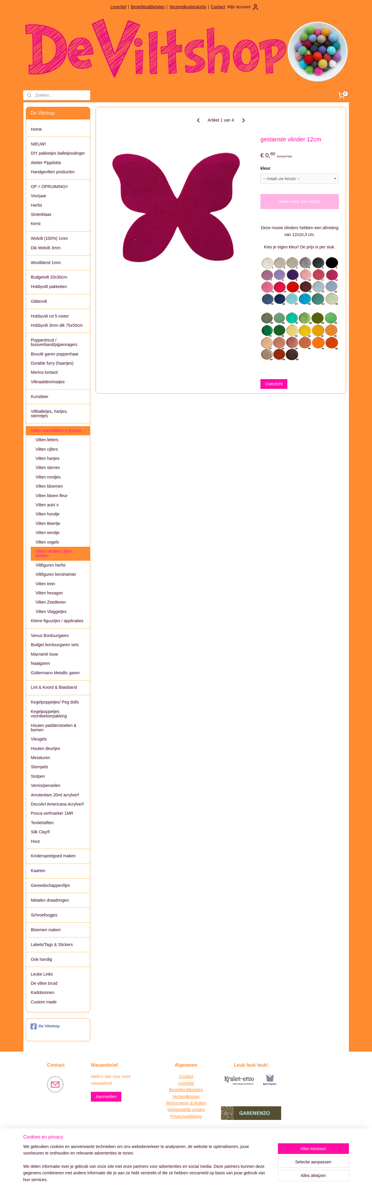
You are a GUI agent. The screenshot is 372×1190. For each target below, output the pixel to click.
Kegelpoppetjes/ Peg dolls (55, 702)
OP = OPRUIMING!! (49, 186)
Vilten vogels (47, 542)
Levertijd (118, 6)
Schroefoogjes (44, 915)
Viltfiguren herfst (50, 565)
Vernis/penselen (45, 785)
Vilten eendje (47, 532)
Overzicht (274, 383)
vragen (198, 1109)
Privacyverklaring (186, 1116)
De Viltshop (44, 1026)
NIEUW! (38, 144)
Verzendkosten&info (187, 6)
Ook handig (41, 959)
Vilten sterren (48, 467)
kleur (265, 168)
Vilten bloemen (49, 486)
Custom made (44, 1002)
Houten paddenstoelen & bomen (53, 727)
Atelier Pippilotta (46, 162)
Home (36, 129)
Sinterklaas (41, 214)
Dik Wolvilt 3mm (45, 247)
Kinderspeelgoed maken (53, 855)
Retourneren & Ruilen (186, 1103)
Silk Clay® (40, 832)
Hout (35, 841)
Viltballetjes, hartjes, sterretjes (49, 413)
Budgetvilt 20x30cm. (49, 277)
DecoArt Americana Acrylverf (57, 804)
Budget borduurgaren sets (55, 644)
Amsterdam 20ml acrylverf (55, 795)
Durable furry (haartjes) (52, 363)
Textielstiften (42, 822)
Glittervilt (39, 301)
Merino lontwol (44, 372)
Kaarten (38, 870)
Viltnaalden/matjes (48, 381)
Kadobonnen (42, 992)
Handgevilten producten (53, 171)
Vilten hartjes (47, 458)
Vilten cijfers (47, 449)
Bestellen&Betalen (148, 6)
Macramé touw (44, 654)
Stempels (39, 766)
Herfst (36, 205)
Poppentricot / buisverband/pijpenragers (54, 342)
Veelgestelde (179, 1109)
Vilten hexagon (49, 593)
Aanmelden (106, 1096)
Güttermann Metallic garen (55, 672)
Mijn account (243, 7)
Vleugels (39, 739)
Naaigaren (40, 663)
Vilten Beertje (48, 523)
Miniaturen (40, 757)
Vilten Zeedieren (51, 602)
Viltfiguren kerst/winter (56, 574)
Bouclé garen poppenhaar (54, 354)
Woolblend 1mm (46, 262)
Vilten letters (47, 439)
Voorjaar (38, 195)
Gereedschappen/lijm (50, 885)
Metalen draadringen (50, 900)
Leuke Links (42, 974)
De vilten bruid (44, 983)
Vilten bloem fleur (51, 495)
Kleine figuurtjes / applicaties (57, 620)
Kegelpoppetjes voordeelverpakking (49, 713)
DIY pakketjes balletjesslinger (58, 153)
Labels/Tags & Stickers (52, 944)
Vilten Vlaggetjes (51, 611)
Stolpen (38, 776)
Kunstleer (39, 396)
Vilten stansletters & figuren (56, 430)
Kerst (36, 223)
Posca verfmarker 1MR (52, 813)
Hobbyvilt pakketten (49, 286)
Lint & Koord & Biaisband (54, 687)
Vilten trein (45, 583)
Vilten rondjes (48, 477)
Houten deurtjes (45, 748)
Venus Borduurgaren (50, 635)
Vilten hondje (47, 514)
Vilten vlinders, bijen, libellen (54, 553)
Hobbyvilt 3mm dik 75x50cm (57, 325)
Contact (218, 6)
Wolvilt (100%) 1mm (49, 238)
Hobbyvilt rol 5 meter (50, 316)
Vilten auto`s (47, 504)
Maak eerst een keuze (299, 201)
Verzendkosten (186, 1096)
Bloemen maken (46, 929)
